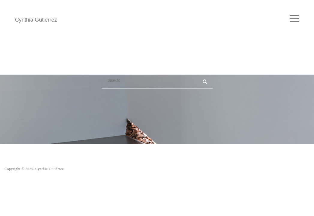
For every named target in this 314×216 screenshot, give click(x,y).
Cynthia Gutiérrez (36, 20)
